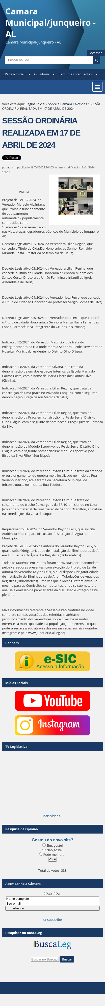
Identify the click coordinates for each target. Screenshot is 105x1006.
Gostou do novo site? (52, 840)
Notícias (81, 104)
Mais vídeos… (52, 816)
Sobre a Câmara (60, 104)
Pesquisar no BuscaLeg (23, 932)
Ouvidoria (41, 74)
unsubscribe (52, 919)
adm (10, 167)
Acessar (96, 53)
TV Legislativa (16, 746)
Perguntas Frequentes (75, 74)
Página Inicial (14, 74)
